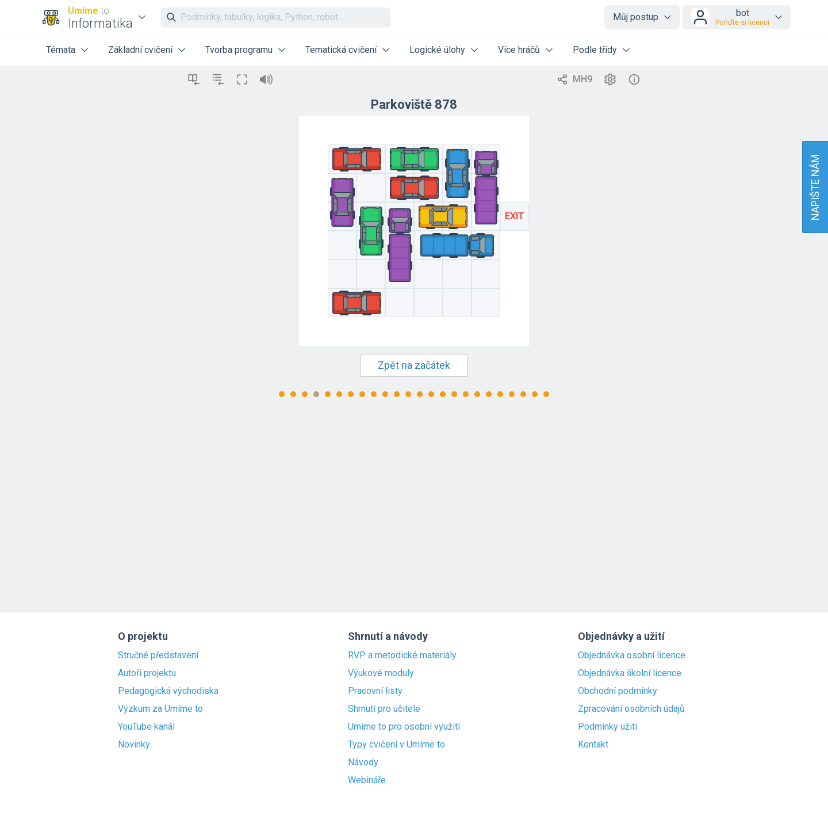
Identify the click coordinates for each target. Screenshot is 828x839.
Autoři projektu (147, 673)
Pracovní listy (375, 691)
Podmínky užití (607, 727)
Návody (363, 762)
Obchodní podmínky (617, 691)
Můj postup (635, 17)
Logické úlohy (437, 49)
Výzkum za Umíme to (160, 709)
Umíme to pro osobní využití (404, 727)
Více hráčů (519, 49)
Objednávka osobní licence (631, 655)
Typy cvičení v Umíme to (396, 744)
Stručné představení (158, 655)
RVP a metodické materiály (402, 655)
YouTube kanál (146, 727)
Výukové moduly (381, 673)
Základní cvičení (140, 49)
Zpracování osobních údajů (631, 709)
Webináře (367, 780)
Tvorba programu (239, 49)
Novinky (134, 744)
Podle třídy (595, 49)
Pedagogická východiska (168, 691)
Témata (60, 49)
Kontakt (593, 744)
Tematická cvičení (341, 49)
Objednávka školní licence (629, 673)
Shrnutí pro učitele (384, 709)
